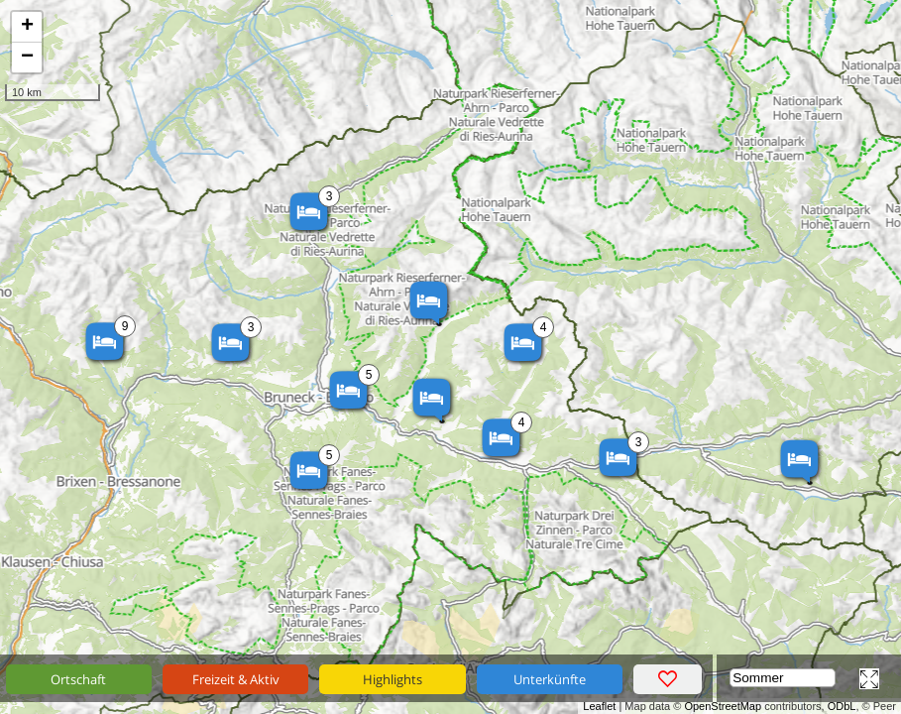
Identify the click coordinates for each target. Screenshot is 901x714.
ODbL (842, 706)
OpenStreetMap (722, 706)
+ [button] (27, 27)
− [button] (27, 57)
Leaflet (599, 706)
